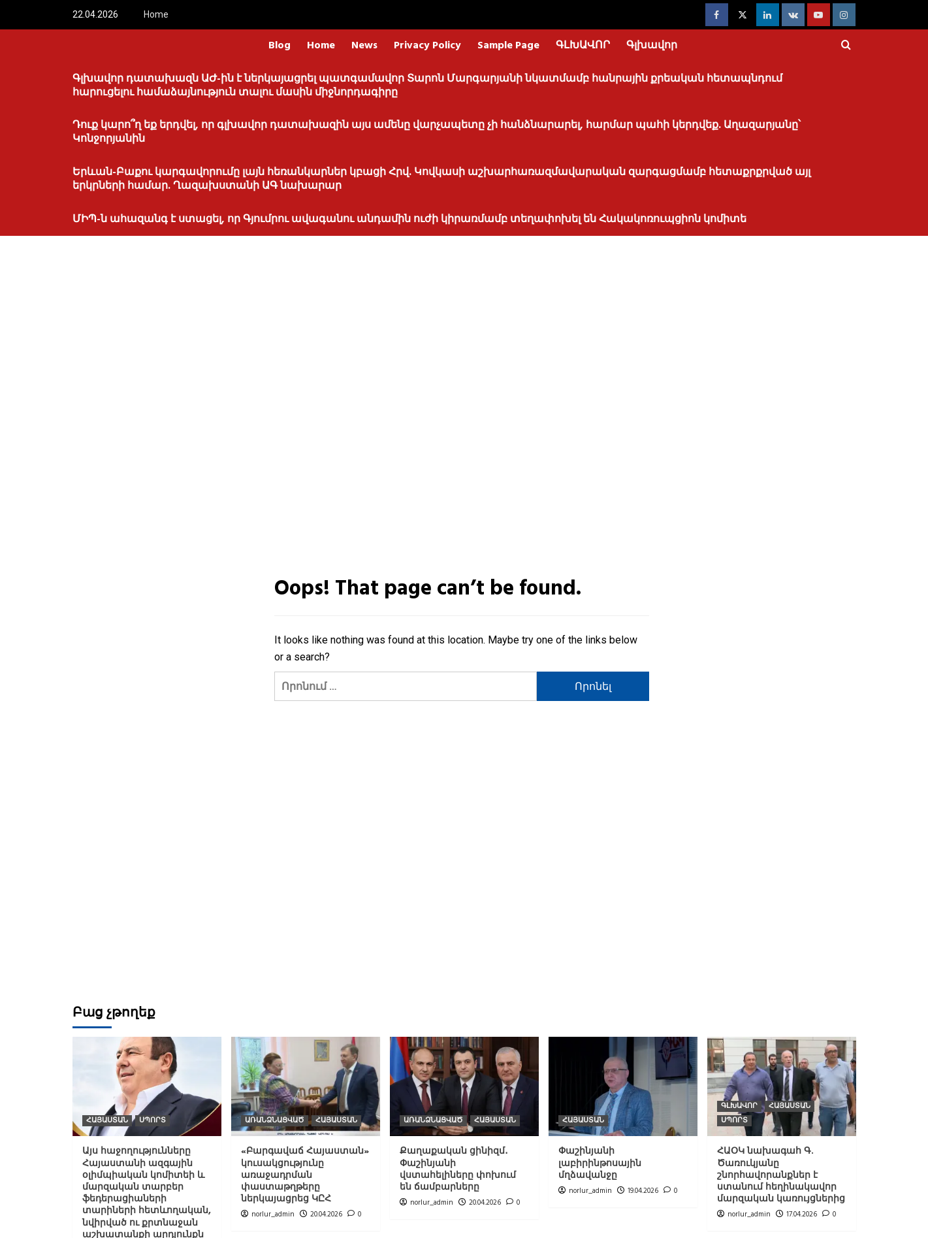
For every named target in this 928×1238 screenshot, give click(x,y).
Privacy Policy (427, 45)
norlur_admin (273, 1214)
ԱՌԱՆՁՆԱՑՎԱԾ (274, 1120)
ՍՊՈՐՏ (152, 1120)
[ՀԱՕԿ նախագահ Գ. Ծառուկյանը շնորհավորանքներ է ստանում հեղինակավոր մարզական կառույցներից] (781, 1086)
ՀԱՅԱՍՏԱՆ (107, 1120)
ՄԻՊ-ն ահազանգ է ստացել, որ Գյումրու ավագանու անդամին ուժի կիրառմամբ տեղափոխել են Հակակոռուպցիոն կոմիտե (409, 219)
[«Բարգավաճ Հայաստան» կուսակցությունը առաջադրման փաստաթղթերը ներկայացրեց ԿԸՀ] (305, 1086)
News (364, 45)
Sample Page (508, 45)
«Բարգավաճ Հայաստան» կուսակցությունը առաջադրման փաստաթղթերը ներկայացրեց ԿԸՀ (305, 1175)
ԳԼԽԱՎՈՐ (583, 45)
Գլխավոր (651, 45)
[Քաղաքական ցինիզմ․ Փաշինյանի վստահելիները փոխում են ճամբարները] (464, 1086)
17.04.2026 (801, 1214)
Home (156, 14)
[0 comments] (354, 1214)
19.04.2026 (643, 1191)
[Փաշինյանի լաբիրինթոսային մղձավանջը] (623, 1086)
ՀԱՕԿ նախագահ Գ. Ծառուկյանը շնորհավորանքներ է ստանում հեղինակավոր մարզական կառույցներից (781, 1175)
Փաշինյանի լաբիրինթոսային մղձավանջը (599, 1163)
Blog (279, 45)
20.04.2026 (326, 1214)
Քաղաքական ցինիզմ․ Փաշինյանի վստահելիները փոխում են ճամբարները (458, 1169)
